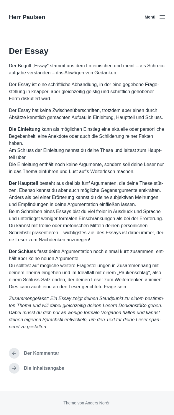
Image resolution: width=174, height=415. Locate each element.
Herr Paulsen (27, 17)
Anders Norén (97, 403)
